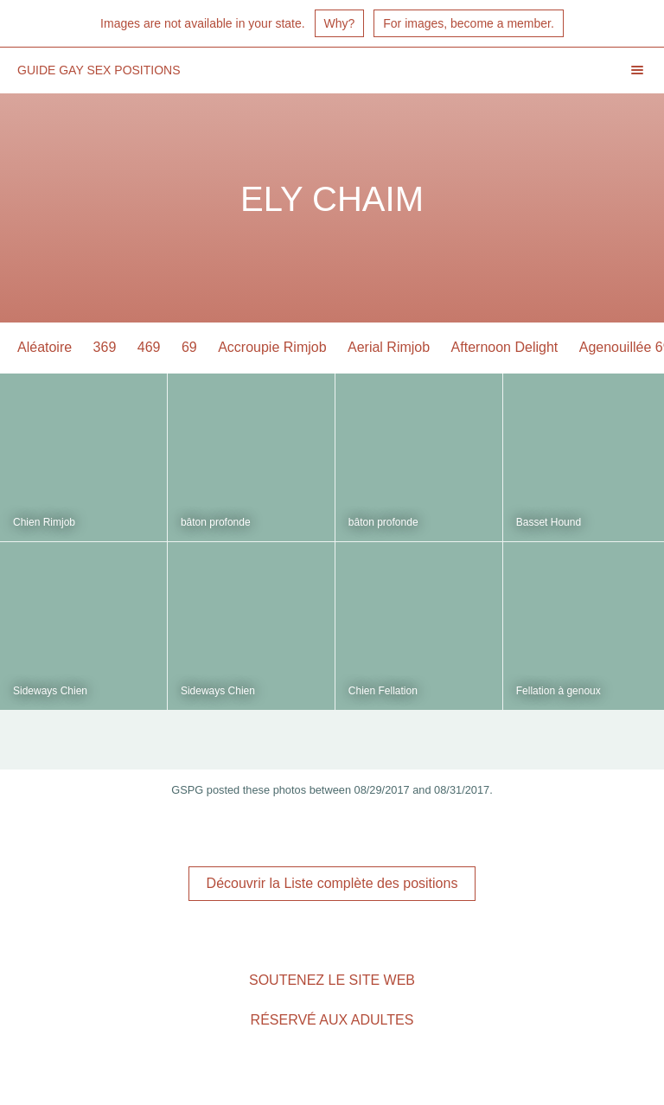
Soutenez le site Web (332, 980)
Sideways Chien (50, 691)
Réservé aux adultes (332, 1019)
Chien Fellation (383, 691)
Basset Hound (548, 522)
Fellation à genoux (558, 691)
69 (189, 347)
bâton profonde (216, 522)
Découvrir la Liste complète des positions (332, 883)
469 (149, 347)
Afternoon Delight (505, 347)
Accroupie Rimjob (272, 347)
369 (105, 347)
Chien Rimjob (44, 522)
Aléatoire (44, 347)
